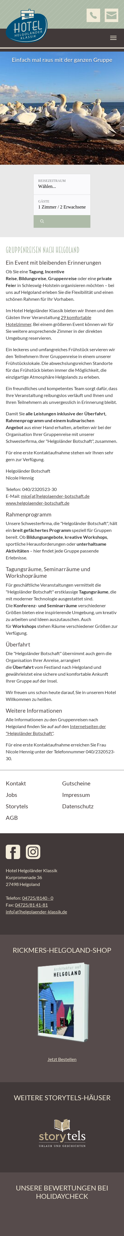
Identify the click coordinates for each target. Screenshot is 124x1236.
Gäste (43, 201)
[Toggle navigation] (113, 38)
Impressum (76, 794)
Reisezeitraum (52, 181)
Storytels (17, 806)
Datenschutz (78, 806)
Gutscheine (76, 783)
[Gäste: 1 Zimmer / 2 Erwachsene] (62, 205)
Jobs (11, 794)
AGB (12, 817)
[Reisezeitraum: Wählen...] (62, 184)
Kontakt (16, 783)
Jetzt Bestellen (62, 1059)
